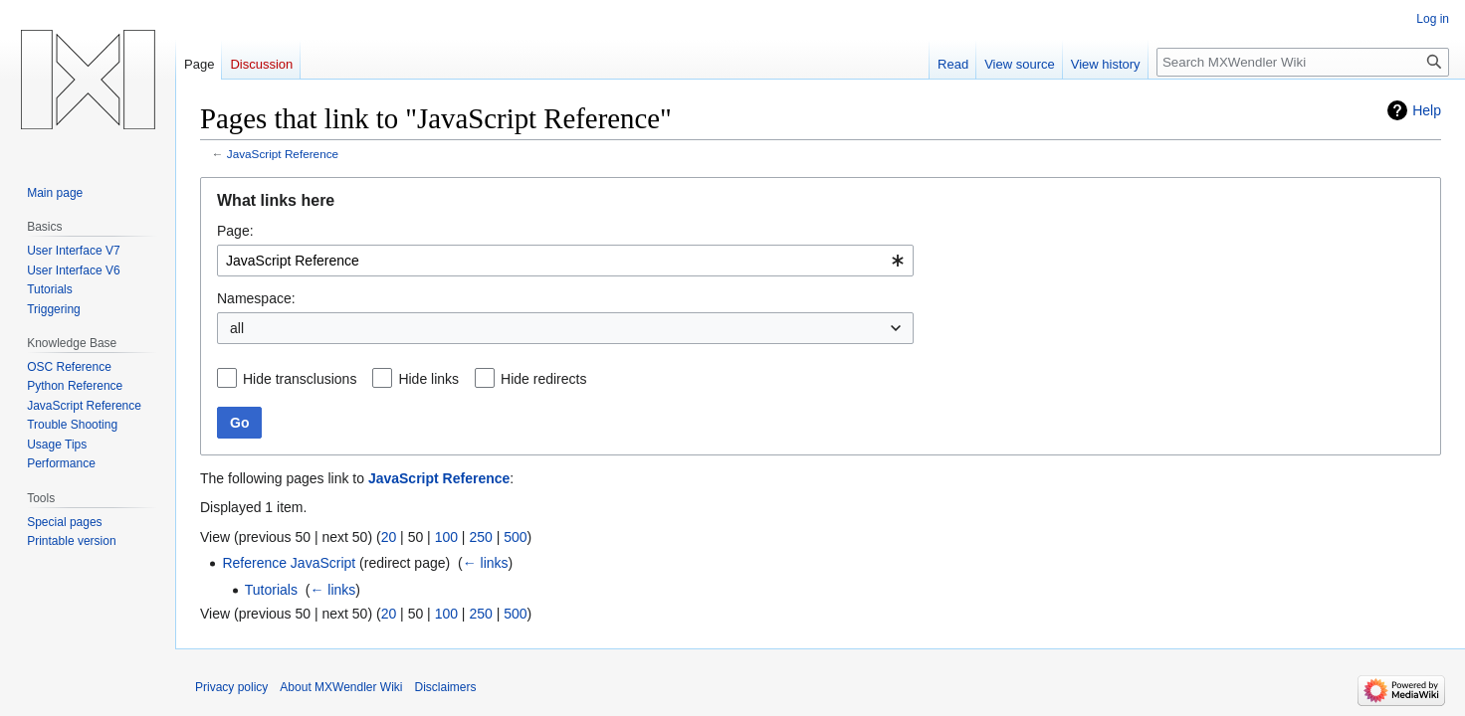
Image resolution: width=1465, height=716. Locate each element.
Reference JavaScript (288, 563)
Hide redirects (543, 379)
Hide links (428, 379)
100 (446, 537)
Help (1426, 110)
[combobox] (565, 260)
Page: (235, 231)
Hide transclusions (299, 379)
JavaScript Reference (282, 153)
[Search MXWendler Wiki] (1302, 62)
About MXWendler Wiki (341, 687)
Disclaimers (446, 687)
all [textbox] (237, 328)
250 (480, 537)
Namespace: (256, 298)
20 (389, 537)
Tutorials (271, 590)
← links (486, 563)
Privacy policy (231, 687)
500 (515, 537)
